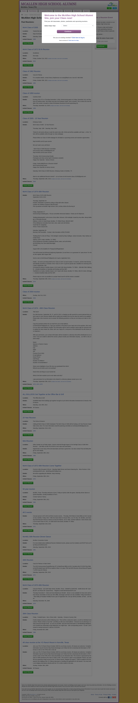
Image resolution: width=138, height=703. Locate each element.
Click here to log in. (78, 37)
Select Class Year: (50, 25)
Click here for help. (74, 40)
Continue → (69, 31)
